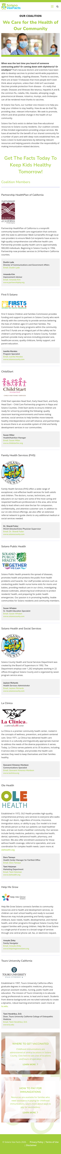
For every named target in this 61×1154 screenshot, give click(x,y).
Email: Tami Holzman (12, 872)
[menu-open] (52, 6)
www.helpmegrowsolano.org (16, 948)
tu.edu (4, 1006)
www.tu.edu (8, 1024)
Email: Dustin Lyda (11, 267)
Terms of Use (52, 1142)
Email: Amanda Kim (12, 279)
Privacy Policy (36, 1142)
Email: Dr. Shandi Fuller (13, 531)
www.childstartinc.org (13, 443)
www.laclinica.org (11, 773)
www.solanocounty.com (13, 359)
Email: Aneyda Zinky (12, 946)
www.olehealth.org (11, 874)
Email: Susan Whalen (12, 613)
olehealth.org (8, 849)
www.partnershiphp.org (13, 282)
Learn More (30, 1064)
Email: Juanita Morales (13, 356)
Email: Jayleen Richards (13, 688)
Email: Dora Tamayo (12, 863)
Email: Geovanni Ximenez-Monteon (18, 770)
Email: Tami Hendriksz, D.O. (15, 1022)
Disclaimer (31, 1145)
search (57, 7)
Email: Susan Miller (11, 440)
